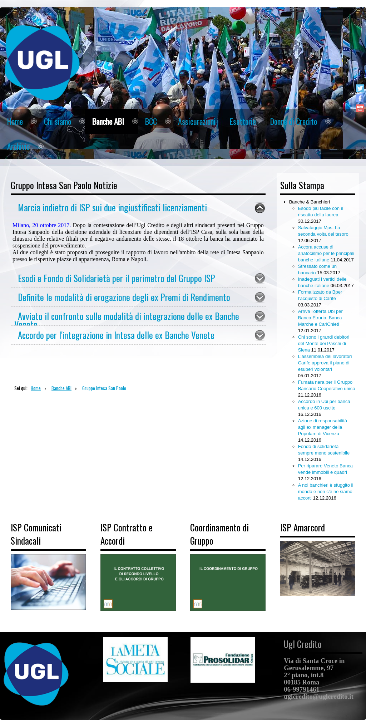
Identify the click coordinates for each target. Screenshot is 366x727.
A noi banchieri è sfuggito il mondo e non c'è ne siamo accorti (325, 491)
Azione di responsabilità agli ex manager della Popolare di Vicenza (322, 427)
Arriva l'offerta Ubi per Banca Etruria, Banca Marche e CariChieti (320, 318)
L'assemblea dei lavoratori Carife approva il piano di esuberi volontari (325, 363)
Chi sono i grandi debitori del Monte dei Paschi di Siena (324, 343)
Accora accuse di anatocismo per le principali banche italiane (326, 253)
